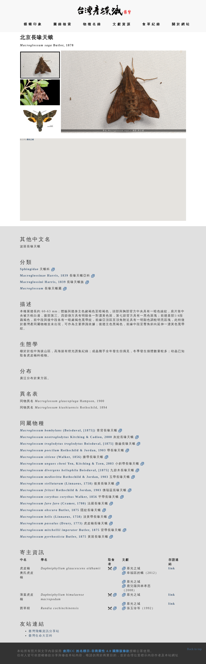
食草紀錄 (151, 24)
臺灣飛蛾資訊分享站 (44, 631)
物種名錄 (92, 24)
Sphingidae (29, 269)
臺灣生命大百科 (41, 635)
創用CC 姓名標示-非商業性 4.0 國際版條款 (96, 651)
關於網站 (181, 24)
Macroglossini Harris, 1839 (43, 282)
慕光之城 (30, 140)
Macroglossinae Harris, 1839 (44, 275)
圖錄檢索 (62, 24)
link (171, 568)
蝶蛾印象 (33, 24)
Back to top (194, 649)
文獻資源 (122, 24)
